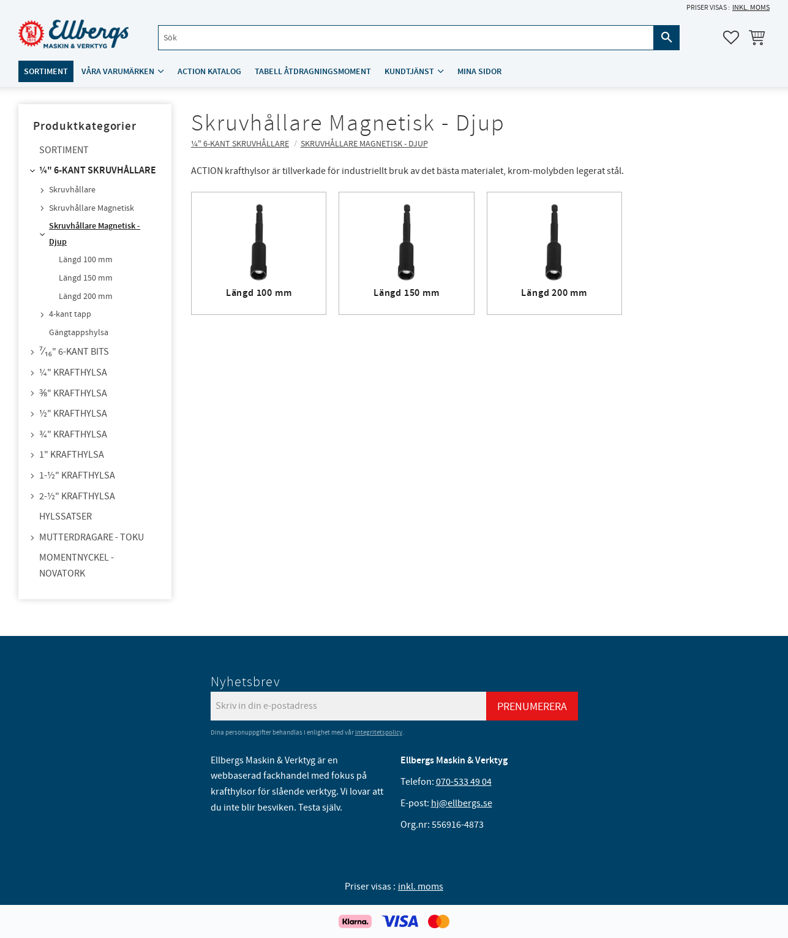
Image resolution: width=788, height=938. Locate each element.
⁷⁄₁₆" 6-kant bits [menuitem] (74, 352)
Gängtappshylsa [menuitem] (78, 332)
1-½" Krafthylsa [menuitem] (77, 475)
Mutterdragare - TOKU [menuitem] (91, 537)
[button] (731, 37)
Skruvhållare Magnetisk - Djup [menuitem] (94, 234)
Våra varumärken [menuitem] (117, 71)
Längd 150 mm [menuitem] (86, 278)
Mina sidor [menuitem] (479, 71)
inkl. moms (751, 7)
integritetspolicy (378, 732)
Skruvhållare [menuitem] (72, 189)
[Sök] (667, 37)
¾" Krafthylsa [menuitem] (73, 434)
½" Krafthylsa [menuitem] (73, 413)
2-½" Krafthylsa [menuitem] (77, 496)
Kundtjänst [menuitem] (409, 71)
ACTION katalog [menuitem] (209, 71)
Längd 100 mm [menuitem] (86, 259)
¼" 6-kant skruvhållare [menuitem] (97, 170)
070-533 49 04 (464, 782)
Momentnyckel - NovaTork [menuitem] (76, 565)
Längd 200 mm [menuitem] (86, 296)
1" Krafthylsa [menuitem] (71, 454)
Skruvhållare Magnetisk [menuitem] (91, 208)
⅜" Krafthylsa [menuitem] (73, 393)
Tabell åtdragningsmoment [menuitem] (313, 71)
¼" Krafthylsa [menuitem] (73, 372)
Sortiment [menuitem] (46, 71)
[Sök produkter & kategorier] (406, 37)
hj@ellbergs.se (461, 803)
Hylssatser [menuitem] (65, 516)
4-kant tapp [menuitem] (70, 314)
